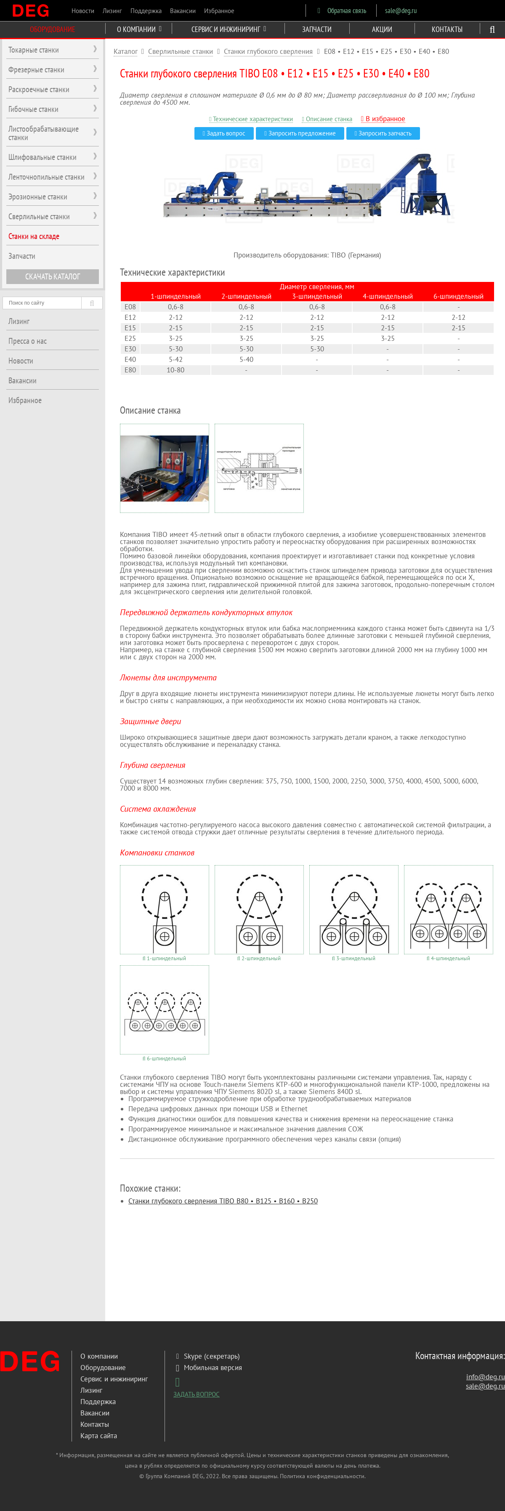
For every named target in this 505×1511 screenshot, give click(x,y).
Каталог (125, 51)
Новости (83, 11)
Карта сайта (98, 1435)
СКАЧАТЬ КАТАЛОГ (52, 276)
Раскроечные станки (38, 89)
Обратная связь (340, 10)
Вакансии (183, 11)
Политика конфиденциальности (322, 1476)
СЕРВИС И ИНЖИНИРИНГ (228, 29)
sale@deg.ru (401, 10)
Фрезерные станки (36, 69)
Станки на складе (33, 236)
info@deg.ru (485, 1376)
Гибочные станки (33, 109)
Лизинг (112, 11)
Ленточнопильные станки (46, 176)
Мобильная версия (207, 1367)
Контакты (94, 1424)
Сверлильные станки (180, 51)
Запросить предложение (299, 133)
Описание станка (327, 119)
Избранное (219, 11)
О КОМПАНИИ (139, 29)
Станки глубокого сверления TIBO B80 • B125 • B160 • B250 (223, 1201)
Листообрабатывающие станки (43, 133)
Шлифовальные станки (42, 156)
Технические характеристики (251, 119)
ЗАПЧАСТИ (317, 29)
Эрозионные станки (37, 196)
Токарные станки (33, 49)
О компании (99, 1356)
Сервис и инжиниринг (114, 1379)
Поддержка (146, 11)
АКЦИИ (382, 29)
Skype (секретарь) (206, 1356)
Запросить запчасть (383, 133)
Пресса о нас (27, 340)
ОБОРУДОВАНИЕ (52, 29)
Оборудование (103, 1367)
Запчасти (21, 255)
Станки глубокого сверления (268, 51)
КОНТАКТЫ (447, 29)
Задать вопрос (224, 133)
